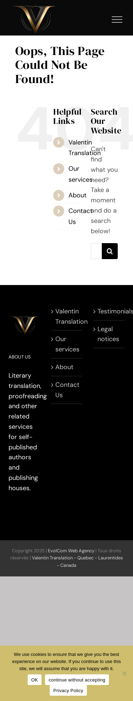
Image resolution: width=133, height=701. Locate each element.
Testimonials (109, 311)
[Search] (110, 251)
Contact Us (67, 389)
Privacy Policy (68, 690)
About (77, 195)
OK (34, 680)
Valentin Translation (67, 316)
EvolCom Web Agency (71, 551)
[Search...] (96, 251)
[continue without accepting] (124, 673)
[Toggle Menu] (117, 19)
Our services (67, 344)
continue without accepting (77, 680)
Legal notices (108, 334)
